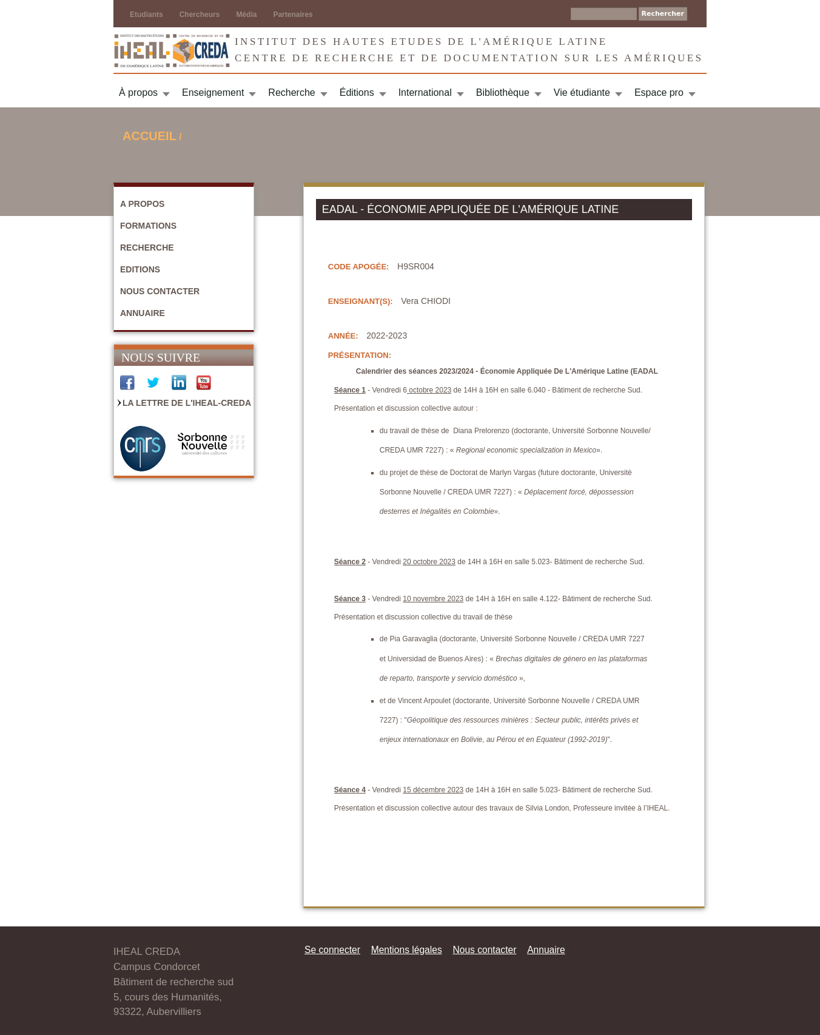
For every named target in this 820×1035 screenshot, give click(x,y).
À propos (138, 92)
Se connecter (332, 950)
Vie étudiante (582, 92)
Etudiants (146, 14)
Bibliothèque (502, 92)
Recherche (291, 92)
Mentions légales (406, 950)
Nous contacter (160, 291)
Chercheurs (200, 14)
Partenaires (292, 14)
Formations (148, 226)
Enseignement (213, 92)
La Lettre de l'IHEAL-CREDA (187, 403)
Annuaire (142, 313)
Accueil (149, 136)
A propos (142, 204)
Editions (140, 269)
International (425, 92)
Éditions (357, 92)
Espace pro (659, 92)
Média (246, 14)
